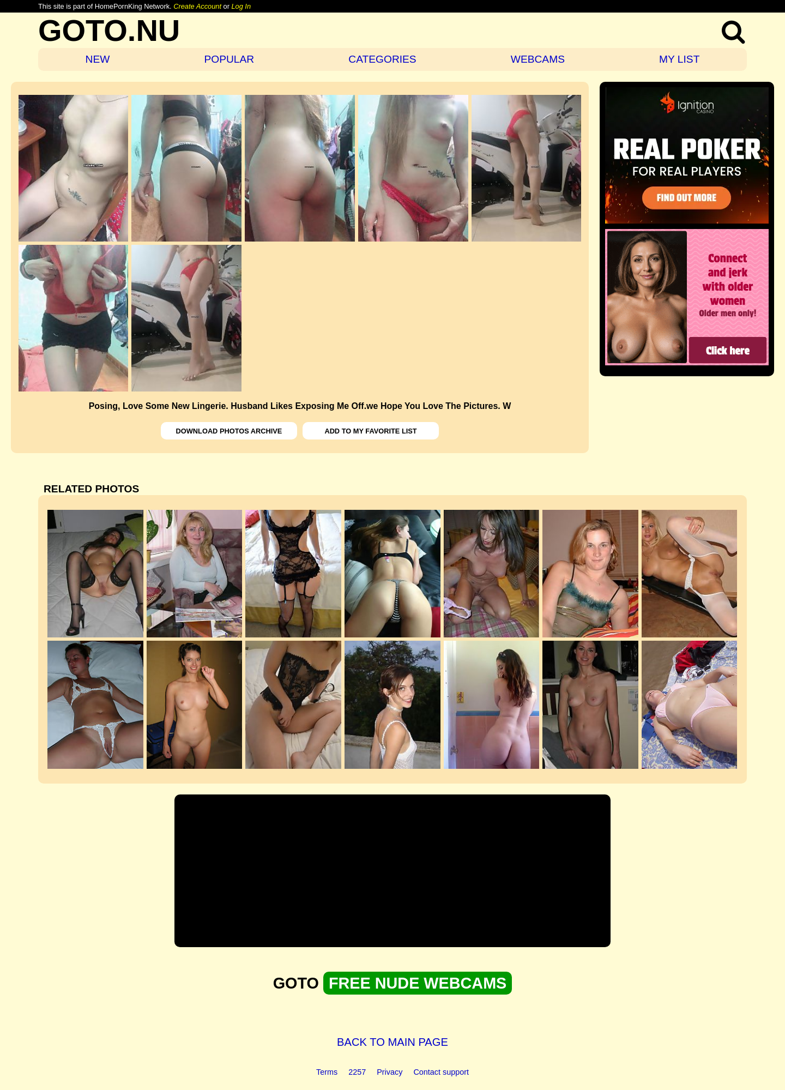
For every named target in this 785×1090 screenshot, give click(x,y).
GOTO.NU (109, 30)
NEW (98, 59)
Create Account (197, 6)
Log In (241, 6)
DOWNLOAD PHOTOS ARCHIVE (229, 431)
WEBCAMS (538, 59)
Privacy (389, 1072)
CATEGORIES (382, 59)
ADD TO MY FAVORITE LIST (370, 431)
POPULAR (229, 59)
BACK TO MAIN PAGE (392, 1042)
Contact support (441, 1072)
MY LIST (679, 59)
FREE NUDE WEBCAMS (417, 983)
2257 (357, 1072)
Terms (326, 1072)
